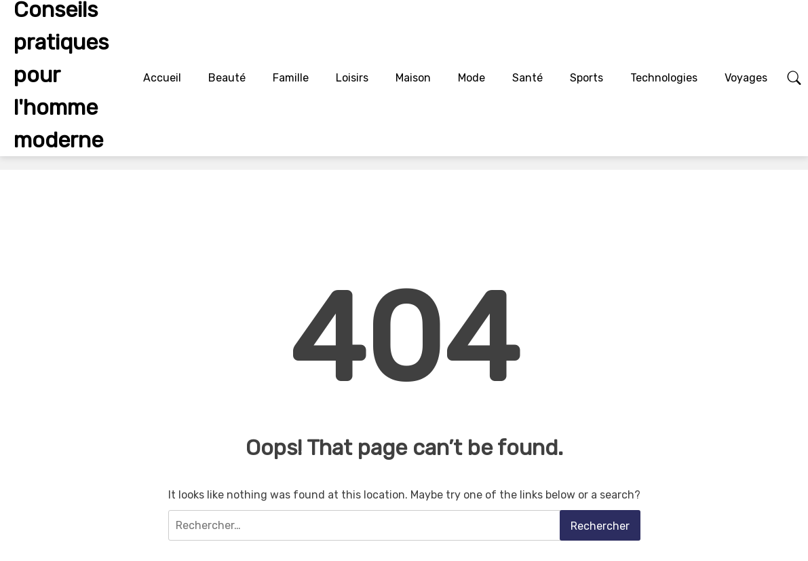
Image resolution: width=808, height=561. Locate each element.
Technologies (663, 77)
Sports (586, 77)
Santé (527, 77)
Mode (471, 77)
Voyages (746, 77)
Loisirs (352, 77)
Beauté (227, 77)
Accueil (162, 77)
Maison (413, 77)
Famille (291, 77)
